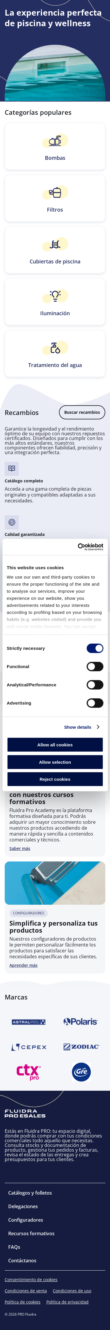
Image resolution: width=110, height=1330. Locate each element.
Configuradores (25, 1220)
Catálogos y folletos (30, 1192)
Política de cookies (22, 1302)
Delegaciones (23, 1206)
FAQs (14, 1247)
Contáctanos (22, 1260)
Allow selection (55, 761)
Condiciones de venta (26, 1291)
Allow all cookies (55, 744)
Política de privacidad (67, 1302)
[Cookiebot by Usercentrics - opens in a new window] (78, 547)
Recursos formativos (31, 1233)
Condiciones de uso (72, 1291)
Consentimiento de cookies (31, 1279)
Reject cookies (55, 779)
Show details (78, 726)
